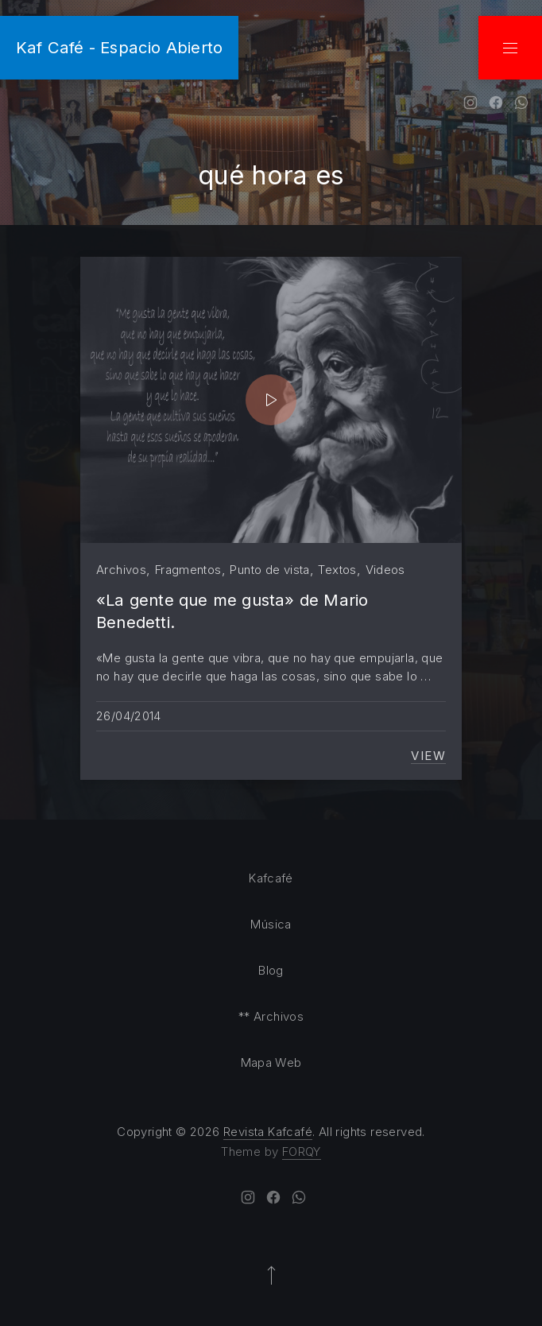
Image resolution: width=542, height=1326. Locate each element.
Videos (385, 569)
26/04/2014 (128, 715)
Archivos (121, 569)
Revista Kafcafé (267, 1131)
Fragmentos (188, 569)
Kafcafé (271, 878)
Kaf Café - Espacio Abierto (119, 47)
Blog (271, 970)
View (428, 756)
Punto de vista (269, 569)
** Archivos (271, 1016)
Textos (337, 569)
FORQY (301, 1151)
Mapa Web (271, 1062)
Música (270, 924)
